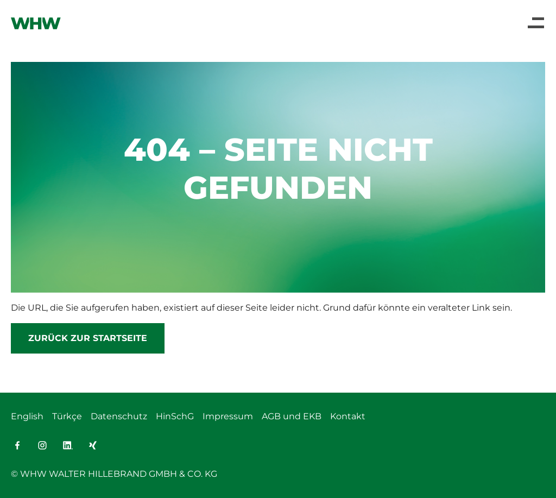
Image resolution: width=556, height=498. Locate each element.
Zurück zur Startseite (87, 338)
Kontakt (347, 416)
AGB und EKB (291, 416)
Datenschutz (119, 416)
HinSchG (175, 416)
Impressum (228, 416)
